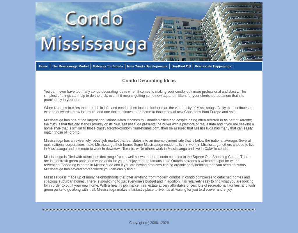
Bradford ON (181, 66)
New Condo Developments (147, 66)
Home (43, 66)
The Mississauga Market (70, 66)
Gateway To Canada (108, 66)
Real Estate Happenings (213, 66)
